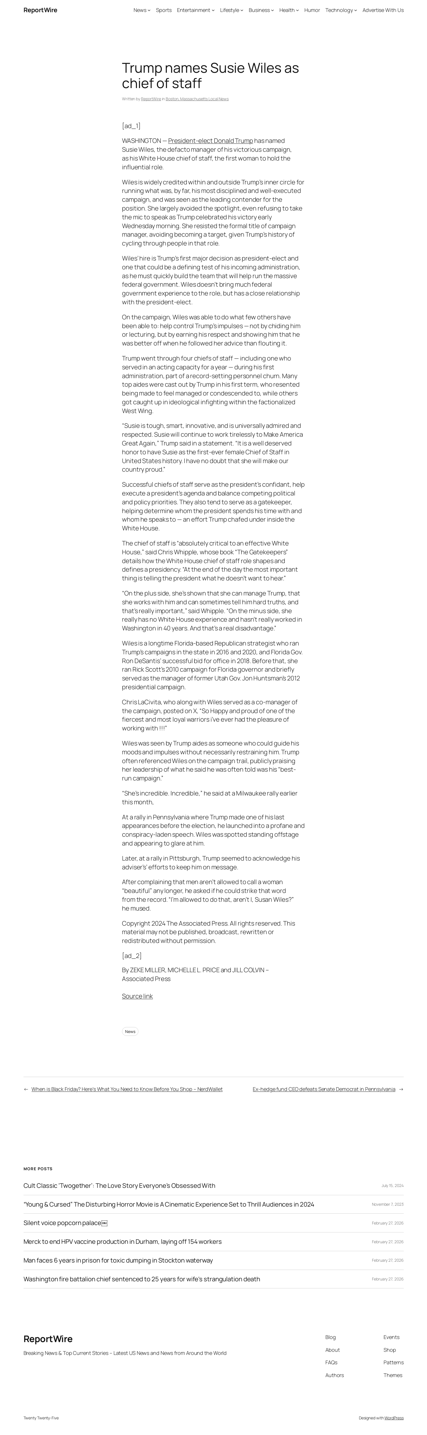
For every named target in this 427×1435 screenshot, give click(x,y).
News (130, 1031)
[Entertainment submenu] (213, 10)
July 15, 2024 (393, 1185)
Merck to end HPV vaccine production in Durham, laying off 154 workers (123, 1241)
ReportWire (40, 10)
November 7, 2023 (387, 1204)
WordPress (393, 1418)
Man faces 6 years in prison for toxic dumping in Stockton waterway (118, 1260)
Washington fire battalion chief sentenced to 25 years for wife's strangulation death (142, 1279)
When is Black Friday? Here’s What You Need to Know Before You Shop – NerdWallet (126, 1089)
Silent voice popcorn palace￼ (66, 1222)
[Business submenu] (272, 10)
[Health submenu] (297, 10)
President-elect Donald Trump (210, 140)
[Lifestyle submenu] (241, 10)
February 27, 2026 (387, 1223)
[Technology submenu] (355, 10)
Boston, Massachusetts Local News (197, 98)
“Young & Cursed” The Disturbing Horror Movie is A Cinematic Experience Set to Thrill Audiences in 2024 (169, 1204)
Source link (137, 996)
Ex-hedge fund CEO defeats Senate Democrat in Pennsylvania (324, 1089)
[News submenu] (149, 10)
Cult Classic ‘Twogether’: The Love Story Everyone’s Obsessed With (120, 1185)
